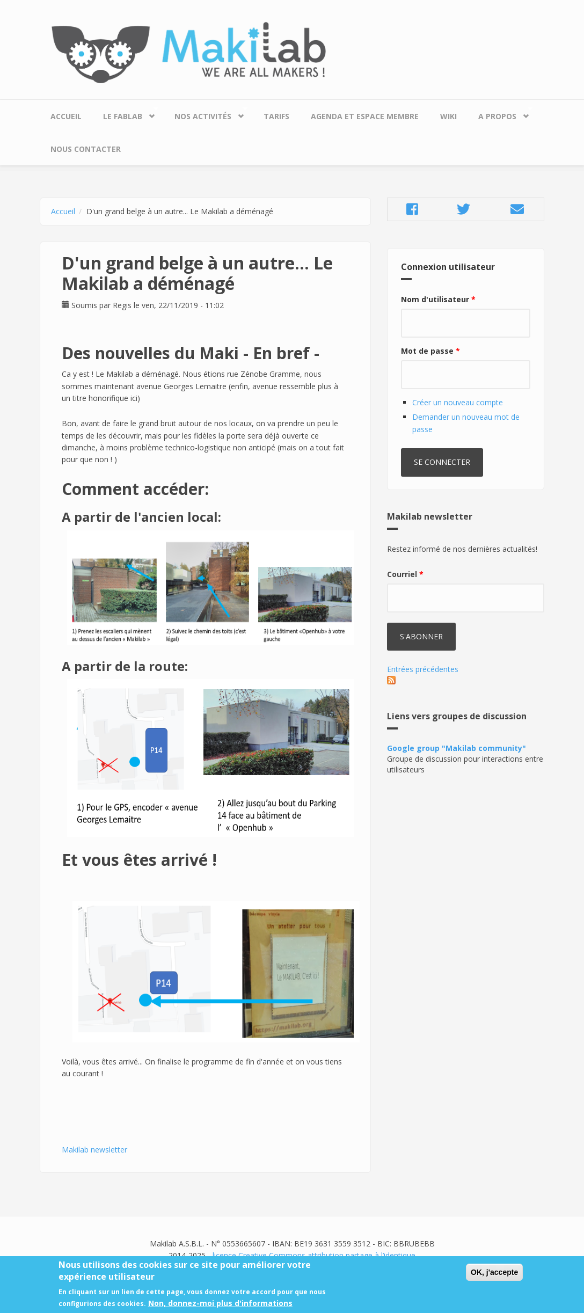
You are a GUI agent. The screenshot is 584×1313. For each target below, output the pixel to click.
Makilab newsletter (94, 1149)
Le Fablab (125, 113)
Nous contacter (85, 149)
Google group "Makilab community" (456, 748)
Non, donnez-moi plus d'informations (220, 1305)
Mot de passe (430, 351)
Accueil (66, 116)
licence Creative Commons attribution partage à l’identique (314, 1255)
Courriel (405, 574)
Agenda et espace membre (365, 116)
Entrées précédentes (422, 669)
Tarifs (276, 116)
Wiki (448, 116)
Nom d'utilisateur (438, 299)
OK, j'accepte (494, 1274)
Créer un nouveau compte (457, 402)
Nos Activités (205, 113)
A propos (500, 113)
